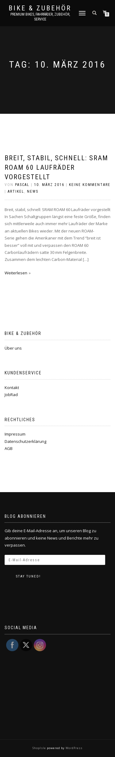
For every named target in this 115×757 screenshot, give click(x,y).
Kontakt (12, 387)
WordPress (73, 748)
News (32, 191)
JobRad (11, 394)
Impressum (15, 434)
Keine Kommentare (89, 185)
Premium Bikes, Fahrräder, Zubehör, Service (40, 16)
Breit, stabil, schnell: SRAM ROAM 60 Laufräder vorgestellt (56, 167)
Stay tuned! (28, 576)
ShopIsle (40, 748)
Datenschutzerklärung (25, 441)
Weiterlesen (16, 273)
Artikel (16, 191)
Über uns (13, 348)
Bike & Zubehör (40, 8)
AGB (9, 448)
